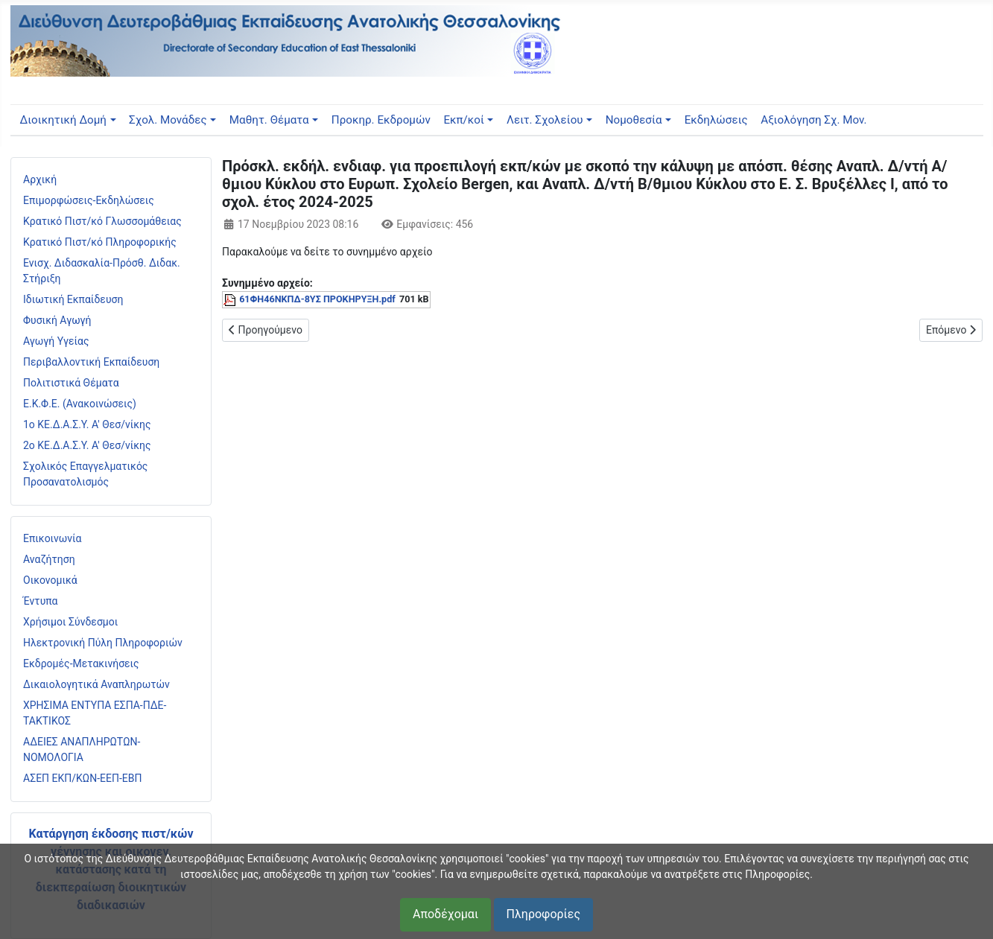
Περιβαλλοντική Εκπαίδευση (91, 362)
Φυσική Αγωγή (57, 320)
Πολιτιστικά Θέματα (71, 383)
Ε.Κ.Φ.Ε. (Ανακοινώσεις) (79, 404)
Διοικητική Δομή (62, 120)
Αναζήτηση (49, 559)
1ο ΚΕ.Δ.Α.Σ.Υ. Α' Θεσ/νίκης (87, 424)
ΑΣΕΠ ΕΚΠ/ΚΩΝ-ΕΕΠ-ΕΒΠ (82, 778)
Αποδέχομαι (445, 914)
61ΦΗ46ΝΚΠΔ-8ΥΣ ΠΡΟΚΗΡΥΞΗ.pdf (317, 299)
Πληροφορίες (543, 914)
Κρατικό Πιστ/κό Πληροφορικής (100, 242)
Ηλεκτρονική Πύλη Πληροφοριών (103, 643)
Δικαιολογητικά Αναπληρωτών (96, 684)
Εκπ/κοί (463, 120)
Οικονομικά (50, 580)
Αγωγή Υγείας (56, 341)
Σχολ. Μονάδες (168, 120)
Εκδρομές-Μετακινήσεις (81, 663)
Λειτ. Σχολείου (545, 120)
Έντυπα (40, 601)
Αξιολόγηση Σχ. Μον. (813, 120)
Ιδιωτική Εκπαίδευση (73, 299)
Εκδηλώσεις (716, 120)
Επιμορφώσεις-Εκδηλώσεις (88, 200)
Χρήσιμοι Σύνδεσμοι (70, 622)
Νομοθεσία (634, 120)
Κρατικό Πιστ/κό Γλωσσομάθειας (102, 221)
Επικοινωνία (52, 538)
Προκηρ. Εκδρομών (381, 120)
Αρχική (40, 179)
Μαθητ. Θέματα (269, 120)
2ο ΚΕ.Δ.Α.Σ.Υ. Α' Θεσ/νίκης (87, 445)
